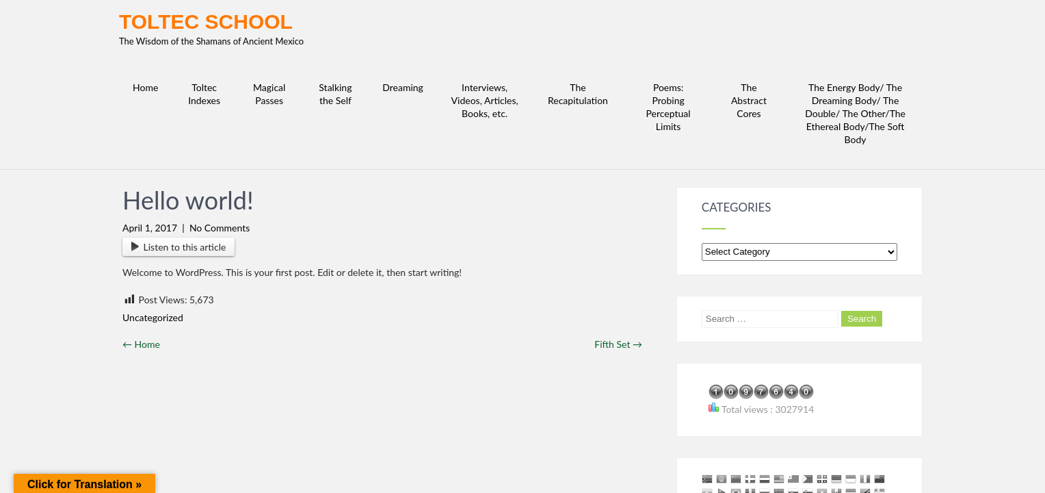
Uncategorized (152, 206)
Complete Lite (893, 469)
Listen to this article (178, 135)
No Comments (219, 116)
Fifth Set (618, 232)
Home (141, 232)
